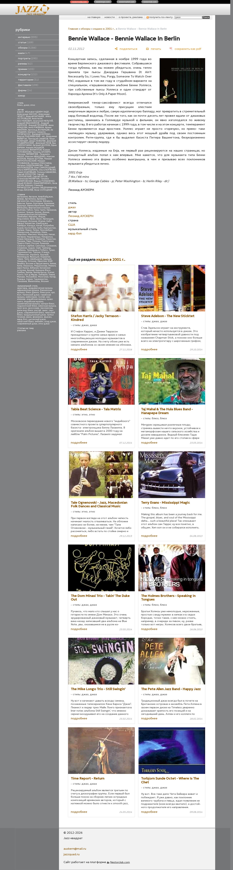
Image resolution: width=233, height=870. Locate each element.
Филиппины (34, 281)
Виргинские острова (39, 208)
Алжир (20, 199)
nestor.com (79, 2)
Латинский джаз (31, 295)
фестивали (28, 85)
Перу (28, 241)
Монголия (43, 277)
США (38, 248)
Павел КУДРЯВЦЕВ (26, 172)
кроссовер (33, 308)
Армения (41, 199)
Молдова (43, 234)
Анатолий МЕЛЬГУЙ (43, 121)
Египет (51, 272)
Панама (21, 241)
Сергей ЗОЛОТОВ (26, 174)
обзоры (27, 47)
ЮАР (50, 261)
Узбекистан (23, 254)
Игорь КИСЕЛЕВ (25, 190)
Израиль (33, 217)
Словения (22, 248)
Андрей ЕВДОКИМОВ (28, 123)
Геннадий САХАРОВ (38, 139)
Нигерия (21, 237)
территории (28, 79)
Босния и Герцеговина (37, 263)
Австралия (22, 197)
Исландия (22, 221)
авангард (22, 288)
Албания (34, 268)
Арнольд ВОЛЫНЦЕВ (39, 130)
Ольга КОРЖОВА (47, 170)
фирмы (25, 90)
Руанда (21, 279)
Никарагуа (47, 237)
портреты (27, 58)
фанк (28, 317)
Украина (34, 254)
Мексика (32, 234)
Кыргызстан (50, 228)
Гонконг (21, 212)
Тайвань (21, 250)
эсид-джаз (50, 321)
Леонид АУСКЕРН (41, 152)
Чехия (20, 259)
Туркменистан (24, 252)
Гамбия (21, 272)
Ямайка (21, 263)
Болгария (38, 203)
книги (24, 53)
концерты (27, 74)
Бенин (29, 203)
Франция (34, 257)
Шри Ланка (23, 268)
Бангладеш (36, 201)
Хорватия (45, 257)
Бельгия (21, 203)
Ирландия (48, 219)
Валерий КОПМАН (41, 134)
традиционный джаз (35, 315)
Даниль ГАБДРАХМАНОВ (44, 187)
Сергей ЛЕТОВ (40, 176)
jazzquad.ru (72, 854)
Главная (73, 28)
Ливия (52, 274)
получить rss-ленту (160, 17)
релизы (25, 63)
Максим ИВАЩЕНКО (35, 156)
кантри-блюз (47, 304)
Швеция (47, 259)
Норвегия (40, 239)
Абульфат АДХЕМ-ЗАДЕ (37, 112)
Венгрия (50, 205)
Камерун (21, 225)
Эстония (32, 261)
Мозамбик (31, 277)
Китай (39, 225)
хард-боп (22, 319)
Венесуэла (22, 208)
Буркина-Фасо (42, 270)
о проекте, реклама (131, 17)
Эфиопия (42, 261)
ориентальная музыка (28, 304)
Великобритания (36, 205)
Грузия (38, 212)
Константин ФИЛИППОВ (29, 150)
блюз (20, 105)
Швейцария (36, 259)
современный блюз (34, 312)
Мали (44, 232)
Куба (39, 228)
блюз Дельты (32, 292)
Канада (31, 225)
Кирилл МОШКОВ (35, 147)
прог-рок (22, 308)
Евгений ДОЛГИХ (41, 145)
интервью (27, 37)
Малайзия (35, 232)
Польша (36, 241)
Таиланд (46, 248)
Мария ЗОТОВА (35, 159)
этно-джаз (44, 324)
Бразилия (49, 203)
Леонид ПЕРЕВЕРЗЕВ (28, 154)
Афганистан (23, 201)
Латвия (20, 230)
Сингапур (40, 246)
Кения (53, 263)
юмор (21, 95)
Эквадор (22, 261)
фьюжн (48, 317)
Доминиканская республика (32, 214)
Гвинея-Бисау (40, 272)
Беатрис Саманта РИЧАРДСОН (31, 133)
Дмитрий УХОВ (43, 143)
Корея (20, 228)
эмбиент (39, 321)
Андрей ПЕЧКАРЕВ (38, 125)
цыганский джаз (37, 319)
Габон (30, 210)
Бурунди (21, 205)
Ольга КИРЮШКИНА (27, 170)
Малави (21, 277)
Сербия (30, 246)
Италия (41, 221)
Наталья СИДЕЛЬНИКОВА (30, 165)
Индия (41, 217)
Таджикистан (41, 279)
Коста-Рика (30, 228)
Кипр (19, 266)
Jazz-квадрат (35, 14)
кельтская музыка (47, 306)
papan (20, 112)
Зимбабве (22, 217)
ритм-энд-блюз (25, 310)
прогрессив (46, 308)
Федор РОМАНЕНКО (44, 181)
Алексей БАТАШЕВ (35, 116)
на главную (94, 17)
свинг (45, 310)
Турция (36, 252)
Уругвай (44, 254)
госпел (41, 297)
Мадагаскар (40, 266)
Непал (52, 234)
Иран (39, 219)
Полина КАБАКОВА (46, 172)
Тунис (52, 250)
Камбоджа (42, 223)
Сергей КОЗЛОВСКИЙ (30, 175)
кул (53, 292)
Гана (36, 210)
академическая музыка (40, 288)
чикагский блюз (25, 321)
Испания (32, 221)
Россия (35, 243)
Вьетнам (21, 210)
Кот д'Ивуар (31, 274)
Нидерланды (33, 237)
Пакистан (51, 239)
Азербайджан (45, 197)
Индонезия (23, 219)
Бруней (30, 270)
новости (109, 17)
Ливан (28, 230)
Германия (51, 210)
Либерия (43, 274)
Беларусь (47, 201)
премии (26, 69)
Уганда (45, 252)
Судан (31, 248)
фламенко (38, 317)
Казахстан (30, 223)
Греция (29, 212)
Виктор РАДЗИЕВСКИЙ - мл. (31, 136)
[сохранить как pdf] (185, 49)
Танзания (22, 281)
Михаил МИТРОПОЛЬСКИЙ (34, 160)
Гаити (43, 210)
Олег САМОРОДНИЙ (44, 167)
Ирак (32, 219)
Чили (26, 259)
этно (32, 105)
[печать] (153, 49)
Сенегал (21, 246)
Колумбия (48, 225)
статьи (25, 42)
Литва (36, 230)
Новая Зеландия (25, 239)
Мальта (52, 266)
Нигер (53, 277)
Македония (23, 232)
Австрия (33, 197)
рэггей (37, 310)
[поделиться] (126, 49)
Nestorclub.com (120, 862)
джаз (26, 105)
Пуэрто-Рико (23, 243)
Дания (45, 212)
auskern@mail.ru (75, 848)
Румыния (44, 243)
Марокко (22, 234)
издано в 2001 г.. (104, 28)
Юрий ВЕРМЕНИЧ (42, 183)
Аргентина (30, 199)
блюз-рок (45, 292)
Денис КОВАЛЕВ (37, 141)
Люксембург (46, 230)
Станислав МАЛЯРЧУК (28, 179)
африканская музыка (28, 290)
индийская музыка (33, 301)
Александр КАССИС (27, 114)
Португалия (48, 241)
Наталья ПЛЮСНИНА (41, 163)
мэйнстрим (31, 297)
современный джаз (27, 324)
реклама (21, 330)
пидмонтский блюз (27, 306)
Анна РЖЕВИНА (36, 127)
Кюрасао (28, 266)
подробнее (79, 349)
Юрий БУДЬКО (24, 183)
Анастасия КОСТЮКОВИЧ (29, 119)
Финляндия (23, 257)
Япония (45, 281)
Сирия (29, 279)
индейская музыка (36, 299)
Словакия (51, 246)
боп (19, 295)
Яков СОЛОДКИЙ (43, 190)
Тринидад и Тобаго (37, 250)
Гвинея (29, 272)
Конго (20, 274)
